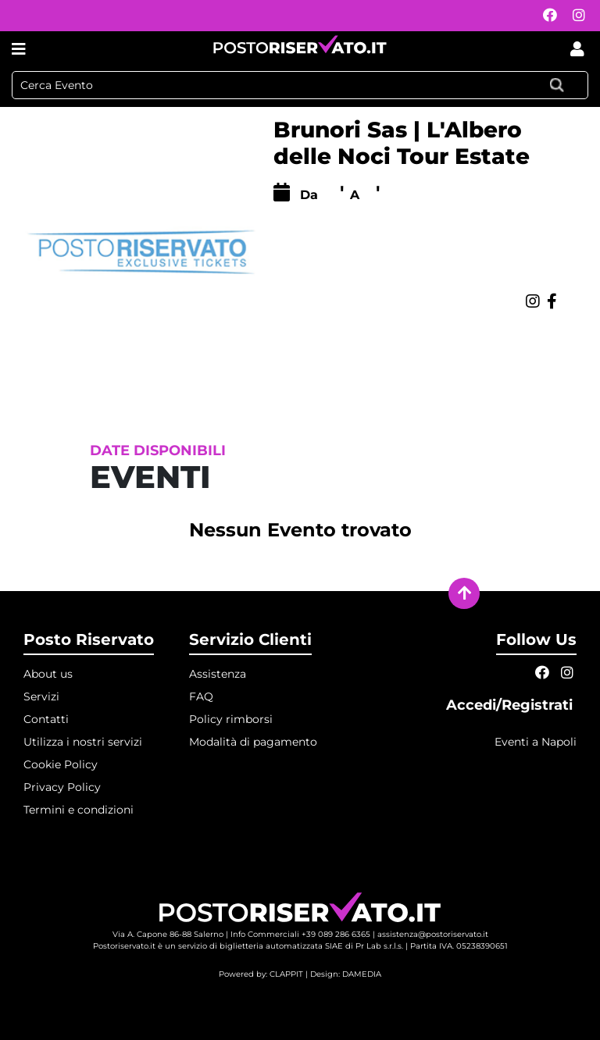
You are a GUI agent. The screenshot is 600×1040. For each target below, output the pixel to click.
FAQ (201, 696)
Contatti (46, 719)
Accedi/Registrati (511, 705)
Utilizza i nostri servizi (82, 742)
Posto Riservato (88, 639)
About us (48, 674)
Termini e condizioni (78, 810)
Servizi (41, 696)
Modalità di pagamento (253, 742)
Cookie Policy (60, 764)
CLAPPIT (286, 974)
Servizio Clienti (250, 639)
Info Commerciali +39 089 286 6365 (300, 934)
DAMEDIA (361, 974)
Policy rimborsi (231, 719)
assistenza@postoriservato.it (432, 934)
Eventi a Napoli (536, 742)
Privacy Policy (62, 787)
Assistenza (217, 674)
